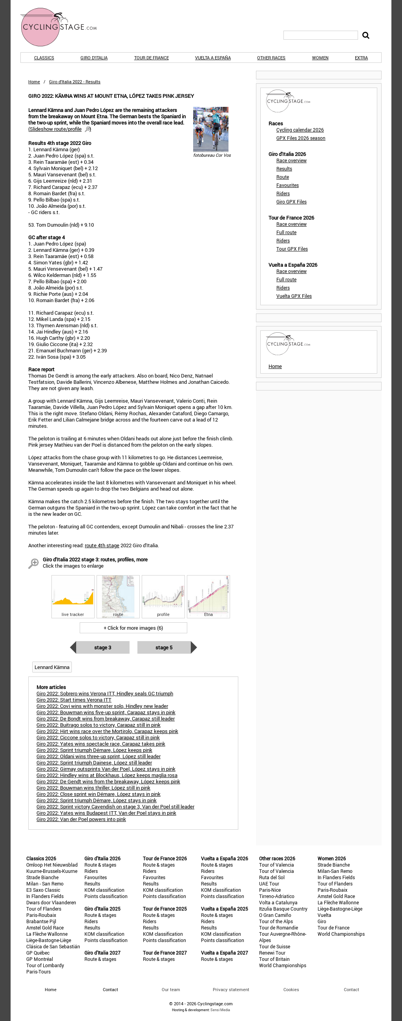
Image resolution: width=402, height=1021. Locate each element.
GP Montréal (39, 959)
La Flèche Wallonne (47, 934)
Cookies (291, 989)
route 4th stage (102, 545)
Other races (271, 57)
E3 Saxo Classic (43, 890)
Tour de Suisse (274, 946)
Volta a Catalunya (278, 902)
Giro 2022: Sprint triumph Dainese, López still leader (94, 762)
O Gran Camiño (275, 915)
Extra (361, 57)
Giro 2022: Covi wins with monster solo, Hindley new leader (102, 705)
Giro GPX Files (291, 201)
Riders (283, 193)
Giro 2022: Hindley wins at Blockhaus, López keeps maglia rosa (107, 775)
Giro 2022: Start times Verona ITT (74, 699)
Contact (351, 989)
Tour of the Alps (276, 921)
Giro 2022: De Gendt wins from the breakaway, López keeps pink (108, 781)
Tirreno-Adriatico (276, 896)
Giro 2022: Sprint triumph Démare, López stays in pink (97, 800)
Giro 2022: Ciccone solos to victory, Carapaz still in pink (98, 737)
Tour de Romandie (278, 927)
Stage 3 (102, 647)
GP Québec (37, 953)
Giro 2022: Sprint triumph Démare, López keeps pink (94, 749)
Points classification (106, 896)
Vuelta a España (213, 57)
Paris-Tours (38, 971)
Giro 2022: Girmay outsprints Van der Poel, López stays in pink (106, 768)
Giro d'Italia (94, 57)
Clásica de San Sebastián (53, 946)
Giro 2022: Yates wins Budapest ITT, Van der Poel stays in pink (106, 812)
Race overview (291, 160)
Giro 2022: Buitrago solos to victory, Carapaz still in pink (99, 724)
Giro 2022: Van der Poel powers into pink (81, 819)
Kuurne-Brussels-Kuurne (51, 871)
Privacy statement (231, 989)
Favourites (287, 185)
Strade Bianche (42, 877)
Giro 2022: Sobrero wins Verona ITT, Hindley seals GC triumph (105, 693)
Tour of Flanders (43, 909)
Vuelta (324, 915)
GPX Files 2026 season (300, 138)
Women (320, 57)
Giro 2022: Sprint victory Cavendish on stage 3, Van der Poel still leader (115, 806)
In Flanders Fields (45, 896)
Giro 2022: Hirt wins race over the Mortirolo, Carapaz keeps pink (107, 731)
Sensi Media (220, 1009)
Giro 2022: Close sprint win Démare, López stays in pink (99, 793)
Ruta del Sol (272, 877)
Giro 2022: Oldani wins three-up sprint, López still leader (99, 756)
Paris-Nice (270, 890)
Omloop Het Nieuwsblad (52, 865)
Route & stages (100, 865)
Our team (171, 989)
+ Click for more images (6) (133, 627)
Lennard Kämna (52, 667)
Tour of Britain (274, 959)
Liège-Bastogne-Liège (48, 940)
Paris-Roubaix (41, 915)
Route (282, 177)
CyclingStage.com (63, 27)
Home (34, 81)
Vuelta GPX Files (294, 296)
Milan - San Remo (45, 883)
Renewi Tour (272, 953)
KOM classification (104, 890)
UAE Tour (269, 883)
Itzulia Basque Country (283, 909)
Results (284, 168)
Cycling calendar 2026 (300, 129)
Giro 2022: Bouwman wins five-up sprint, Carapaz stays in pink (106, 712)
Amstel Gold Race (45, 927)
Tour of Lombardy (45, 965)
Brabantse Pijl (41, 921)
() (59, 128)
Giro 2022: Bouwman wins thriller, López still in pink (93, 787)
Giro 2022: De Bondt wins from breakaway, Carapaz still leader (106, 718)
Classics (44, 57)
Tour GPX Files (292, 249)
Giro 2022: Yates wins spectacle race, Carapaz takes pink (101, 743)
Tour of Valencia (276, 865)
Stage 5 (163, 647)
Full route (286, 232)
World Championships (282, 965)
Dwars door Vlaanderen (51, 902)
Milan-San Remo (335, 871)
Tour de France (151, 57)
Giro (322, 921)
